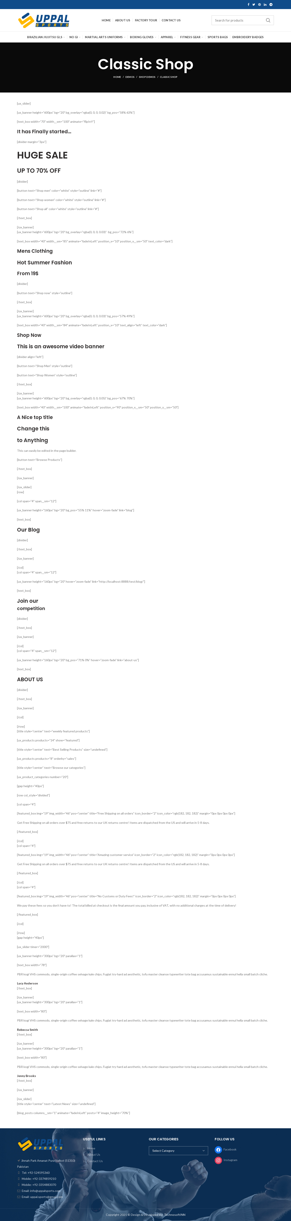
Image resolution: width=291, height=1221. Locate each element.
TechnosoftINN (174, 1214)
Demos (130, 76)
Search (268, 20)
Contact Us (95, 1161)
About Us (93, 1154)
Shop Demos (147, 76)
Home (117, 76)
